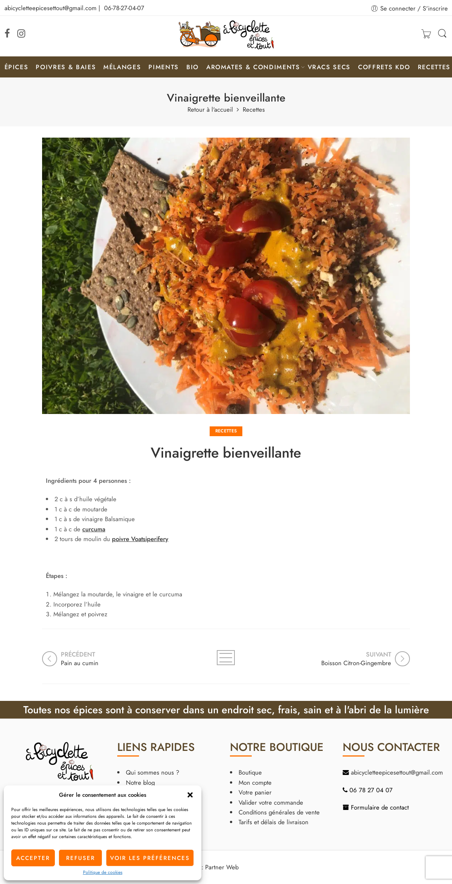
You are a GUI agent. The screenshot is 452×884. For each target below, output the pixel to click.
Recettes (434, 66)
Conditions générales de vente (279, 812)
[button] (190, 795)
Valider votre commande (271, 802)
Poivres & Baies (66, 66)
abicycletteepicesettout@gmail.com (51, 7)
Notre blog (140, 782)
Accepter (33, 858)
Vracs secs (329, 66)
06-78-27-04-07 (124, 7)
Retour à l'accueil (210, 109)
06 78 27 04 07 (371, 790)
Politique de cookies (102, 872)
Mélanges (122, 66)
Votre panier (255, 792)
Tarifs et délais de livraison (273, 821)
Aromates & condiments (253, 66)
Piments (163, 66)
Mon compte (255, 782)
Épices (17, 66)
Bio (192, 66)
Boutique (250, 772)
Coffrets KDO (384, 66)
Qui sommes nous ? (152, 772)
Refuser (80, 858)
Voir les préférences (150, 858)
